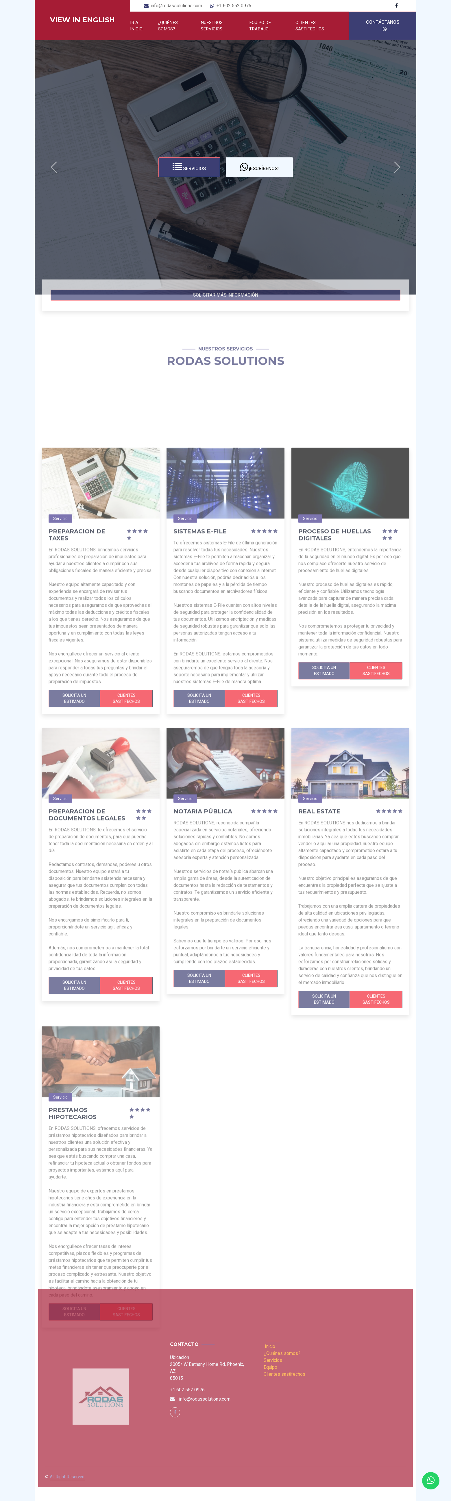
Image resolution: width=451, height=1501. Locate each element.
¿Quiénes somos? (168, 25)
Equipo (270, 1367)
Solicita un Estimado (74, 871)
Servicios (189, 167)
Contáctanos (382, 25)
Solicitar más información (225, 295)
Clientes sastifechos (309, 25)
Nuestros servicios (212, 25)
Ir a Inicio (136, 25)
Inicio (270, 1346)
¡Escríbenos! (259, 167)
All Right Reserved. (67, 1477)
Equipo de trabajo (260, 25)
